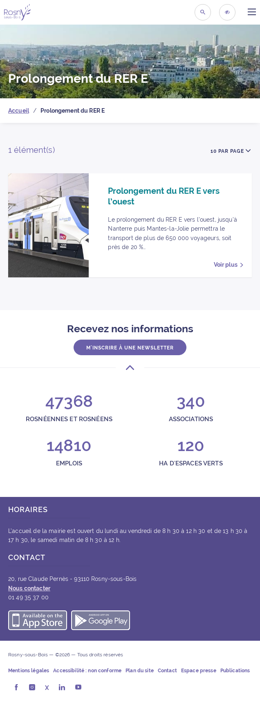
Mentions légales (28, 671)
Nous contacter (29, 588)
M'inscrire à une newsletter (130, 348)
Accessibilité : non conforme (87, 671)
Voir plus (226, 264)
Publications (235, 671)
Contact (167, 671)
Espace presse (198, 671)
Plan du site (140, 671)
